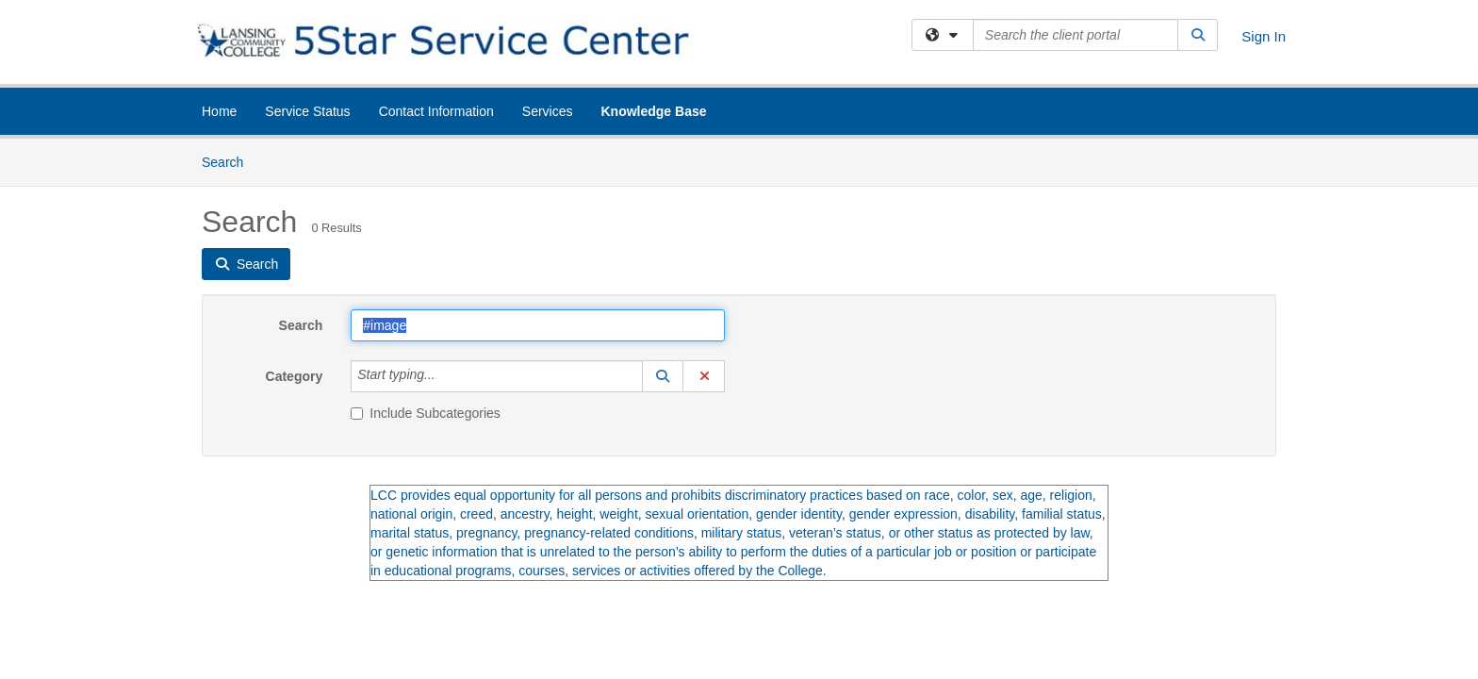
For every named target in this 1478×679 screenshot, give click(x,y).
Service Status (307, 111)
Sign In (1263, 36)
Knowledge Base (653, 111)
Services (547, 111)
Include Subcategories (426, 413)
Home (219, 111)
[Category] (445, 376)
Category (294, 376)
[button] (662, 376)
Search (229, 161)
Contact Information (436, 111)
